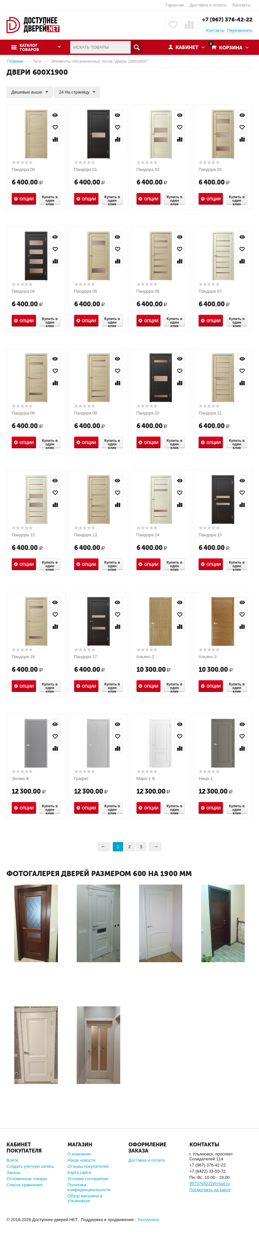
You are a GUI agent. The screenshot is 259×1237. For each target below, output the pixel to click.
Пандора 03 (210, 169)
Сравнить (55, 139)
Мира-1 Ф (145, 778)
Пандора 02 (148, 169)
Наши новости (82, 1160)
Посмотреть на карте (209, 1189)
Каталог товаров (29, 48)
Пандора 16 (23, 656)
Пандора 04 (23, 291)
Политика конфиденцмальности (89, 1187)
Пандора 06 (148, 291)
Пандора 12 (23, 534)
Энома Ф (20, 778)
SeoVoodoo (148, 1219)
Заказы (13, 1172)
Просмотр (55, 115)
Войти (12, 1160)
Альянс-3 (207, 656)
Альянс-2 (145, 656)
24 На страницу (77, 92)
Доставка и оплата (208, 5)
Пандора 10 (148, 413)
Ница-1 (206, 778)
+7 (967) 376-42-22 (227, 19)
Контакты (241, 5)
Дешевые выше (29, 92)
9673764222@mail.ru (209, 1183)
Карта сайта (79, 1172)
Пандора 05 (85, 291)
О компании (79, 1154)
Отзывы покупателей (88, 1166)
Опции (26, 199)
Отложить (55, 127)
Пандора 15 (210, 534)
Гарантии (175, 5)
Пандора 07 (210, 291)
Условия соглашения (88, 1178)
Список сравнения (24, 1184)
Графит (81, 778)
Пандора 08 (23, 413)
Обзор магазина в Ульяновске (85, 1198)
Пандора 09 (85, 413)
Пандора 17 (85, 656)
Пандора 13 (85, 534)
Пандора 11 (210, 413)
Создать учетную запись (30, 1166)
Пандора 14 (148, 534)
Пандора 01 (85, 169)
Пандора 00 (23, 169)
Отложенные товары (26, 1178)
